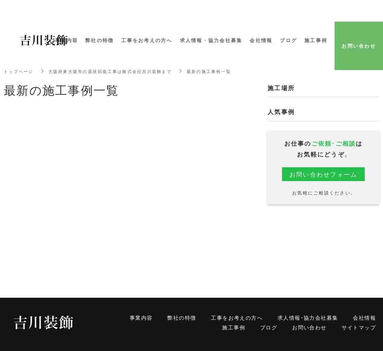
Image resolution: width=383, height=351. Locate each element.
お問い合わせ (309, 327)
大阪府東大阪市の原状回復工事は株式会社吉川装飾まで (117, 71)
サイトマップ (359, 327)
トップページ (20, 71)
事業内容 (141, 317)
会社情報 (364, 317)
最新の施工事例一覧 (222, 71)
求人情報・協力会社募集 (308, 317)
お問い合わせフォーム (323, 174)
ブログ (268, 327)
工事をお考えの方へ (237, 317)
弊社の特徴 (181, 317)
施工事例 (233, 327)
